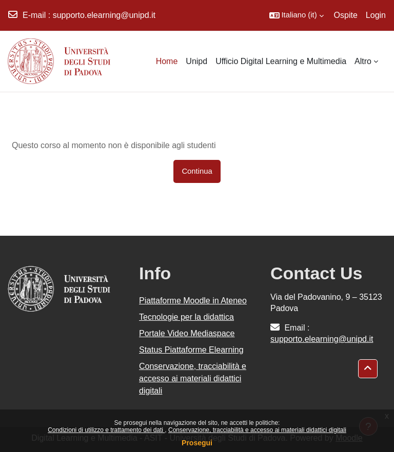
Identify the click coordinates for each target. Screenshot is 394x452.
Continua (197, 171)
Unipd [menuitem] (196, 61)
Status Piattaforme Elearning (191, 349)
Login (376, 15)
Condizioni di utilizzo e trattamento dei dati (106, 430)
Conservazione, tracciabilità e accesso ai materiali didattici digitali (257, 430)
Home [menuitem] (167, 61)
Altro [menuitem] (362, 61)
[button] (296, 15)
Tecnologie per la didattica (186, 317)
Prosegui (197, 443)
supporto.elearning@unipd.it (104, 15)
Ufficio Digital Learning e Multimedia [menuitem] (280, 61)
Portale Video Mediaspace (187, 333)
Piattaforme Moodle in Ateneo (193, 300)
